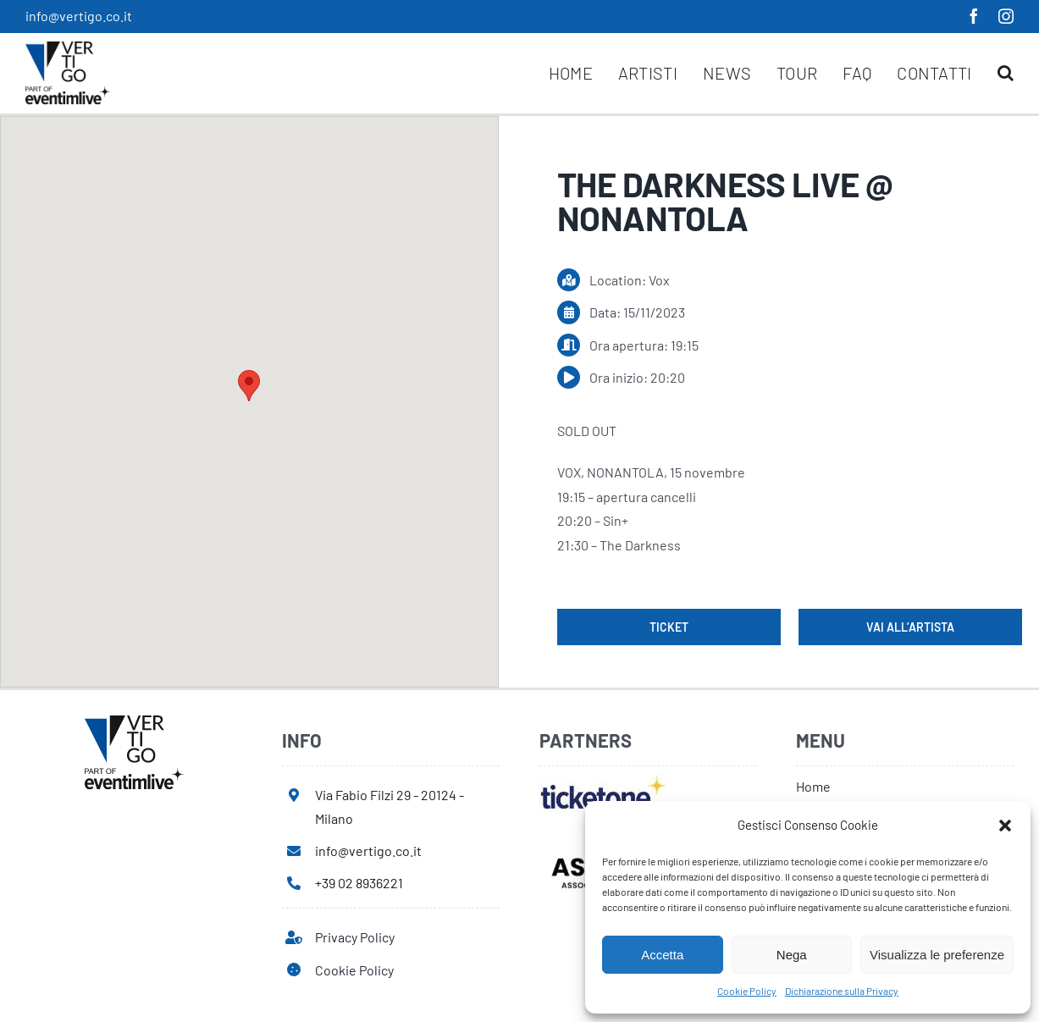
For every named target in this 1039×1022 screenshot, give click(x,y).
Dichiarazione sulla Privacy (841, 991)
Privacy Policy (355, 937)
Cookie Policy (746, 991)
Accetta (662, 954)
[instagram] (1006, 16)
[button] (1005, 825)
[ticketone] (603, 781)
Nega (791, 954)
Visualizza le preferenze (937, 954)
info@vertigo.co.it (78, 16)
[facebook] (973, 16)
